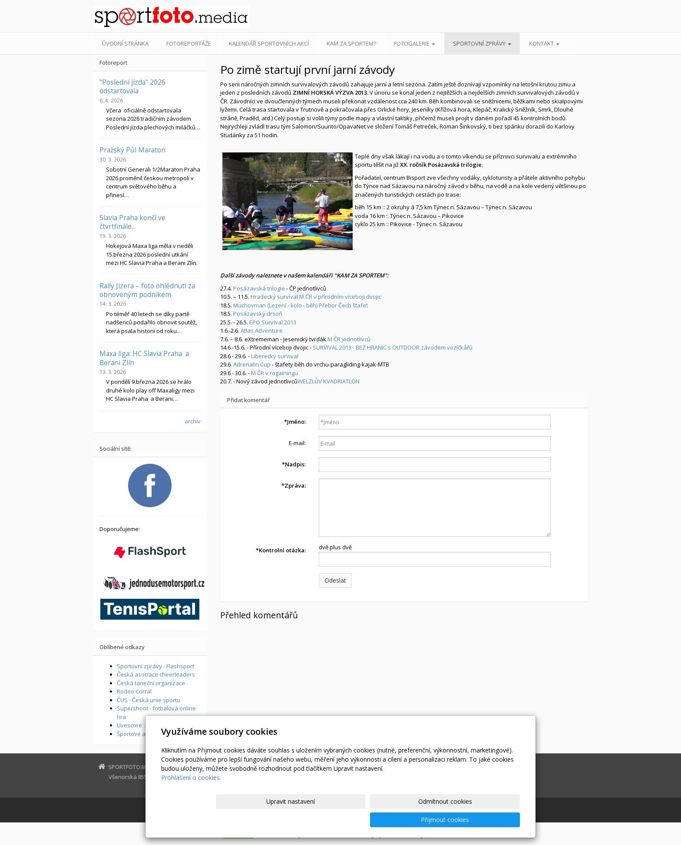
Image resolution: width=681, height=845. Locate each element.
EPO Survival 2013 (272, 322)
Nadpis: (294, 464)
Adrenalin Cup (252, 364)
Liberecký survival (274, 356)
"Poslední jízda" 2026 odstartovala (132, 86)
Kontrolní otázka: (281, 550)
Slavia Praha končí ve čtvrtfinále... (132, 222)
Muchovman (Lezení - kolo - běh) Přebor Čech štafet (300, 305)
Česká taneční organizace (151, 683)
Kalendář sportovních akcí (269, 43)
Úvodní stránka (125, 43)
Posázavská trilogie (259, 288)
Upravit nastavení (344, 819)
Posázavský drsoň (257, 313)
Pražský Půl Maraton (132, 150)
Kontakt (544, 43)
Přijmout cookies (487, 819)
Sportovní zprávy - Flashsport (155, 666)
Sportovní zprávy (482, 43)
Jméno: (295, 422)
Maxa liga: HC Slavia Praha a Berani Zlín (144, 358)
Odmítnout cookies (416, 819)
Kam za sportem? (351, 43)
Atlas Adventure (262, 330)
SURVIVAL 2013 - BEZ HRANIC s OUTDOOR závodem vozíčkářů (393, 347)
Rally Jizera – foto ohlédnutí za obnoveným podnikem (147, 290)
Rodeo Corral (134, 691)
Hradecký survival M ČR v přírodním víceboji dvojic (316, 296)
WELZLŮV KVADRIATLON (329, 381)
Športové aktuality (141, 734)
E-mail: (297, 443)
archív (193, 421)
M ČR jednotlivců (348, 339)
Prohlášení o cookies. (191, 796)
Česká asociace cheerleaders (156, 674)
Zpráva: (293, 485)
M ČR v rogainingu (274, 373)
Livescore (129, 725)
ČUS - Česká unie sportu (148, 700)
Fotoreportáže (188, 43)
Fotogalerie (414, 43)
